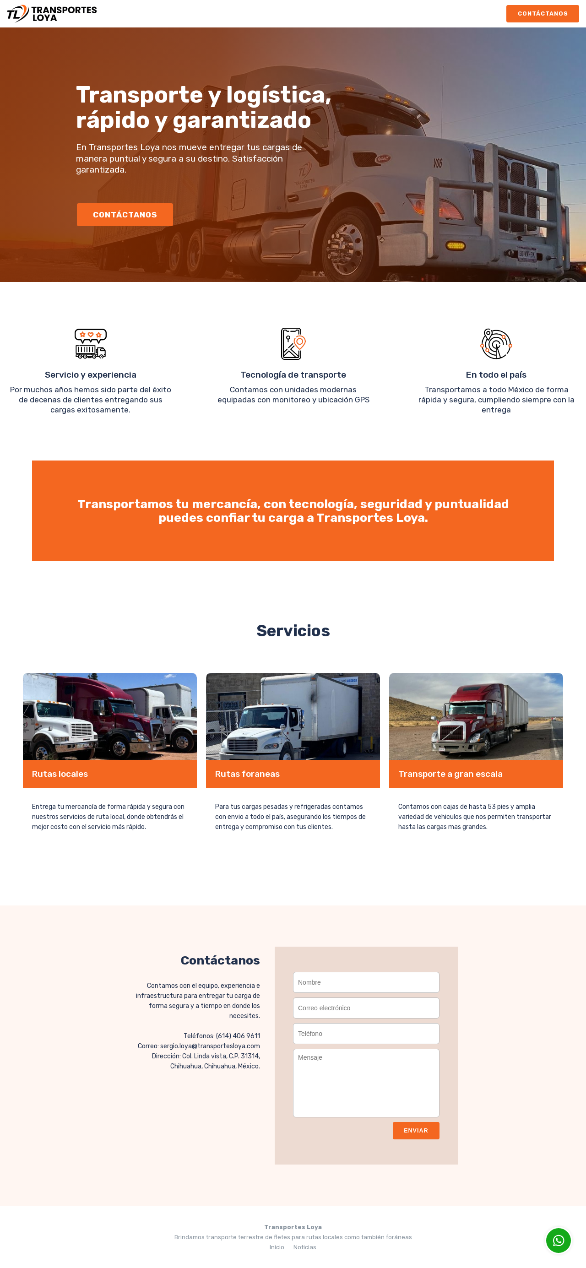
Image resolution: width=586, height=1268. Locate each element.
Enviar (414, 1129)
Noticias (304, 1246)
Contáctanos (540, 13)
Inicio (277, 1246)
